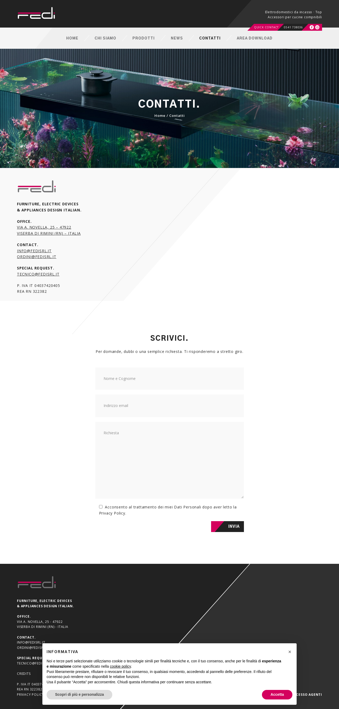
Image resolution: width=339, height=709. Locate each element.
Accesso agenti (307, 694)
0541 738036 (293, 27)
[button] (290, 652)
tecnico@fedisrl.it (38, 274)
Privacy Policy (112, 513)
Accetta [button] (277, 694)
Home (160, 115)
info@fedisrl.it (34, 250)
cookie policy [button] (120, 666)
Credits (24, 673)
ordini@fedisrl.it (36, 256)
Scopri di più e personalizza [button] (79, 694)
